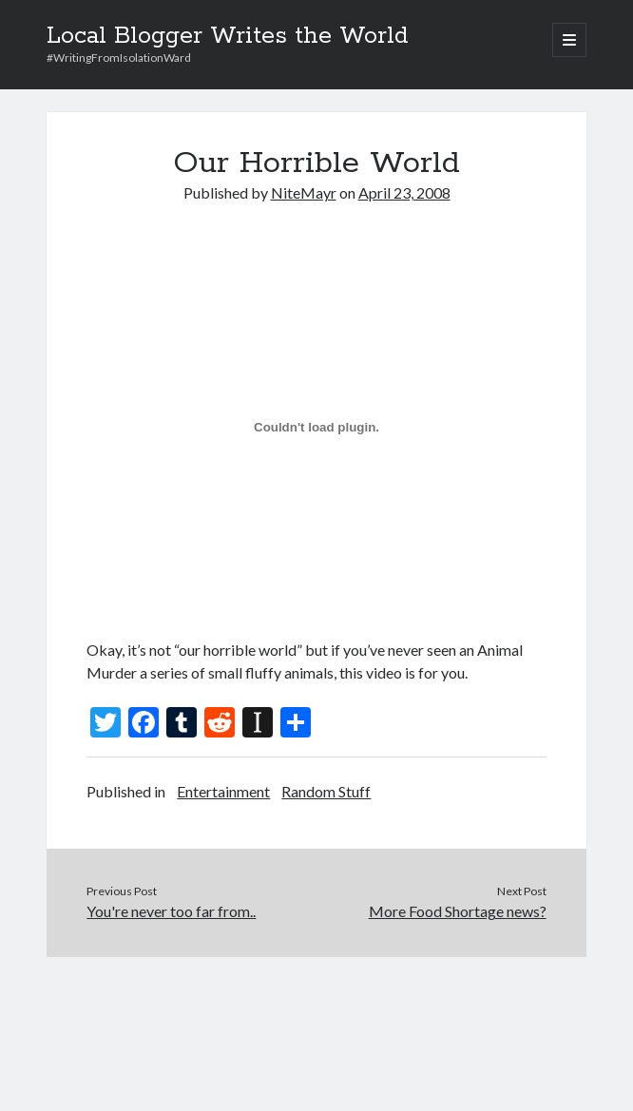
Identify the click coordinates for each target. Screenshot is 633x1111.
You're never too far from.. (171, 911)
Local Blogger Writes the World (228, 36)
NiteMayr (303, 192)
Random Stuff (326, 791)
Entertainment (223, 791)
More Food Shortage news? (458, 911)
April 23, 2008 (404, 192)
